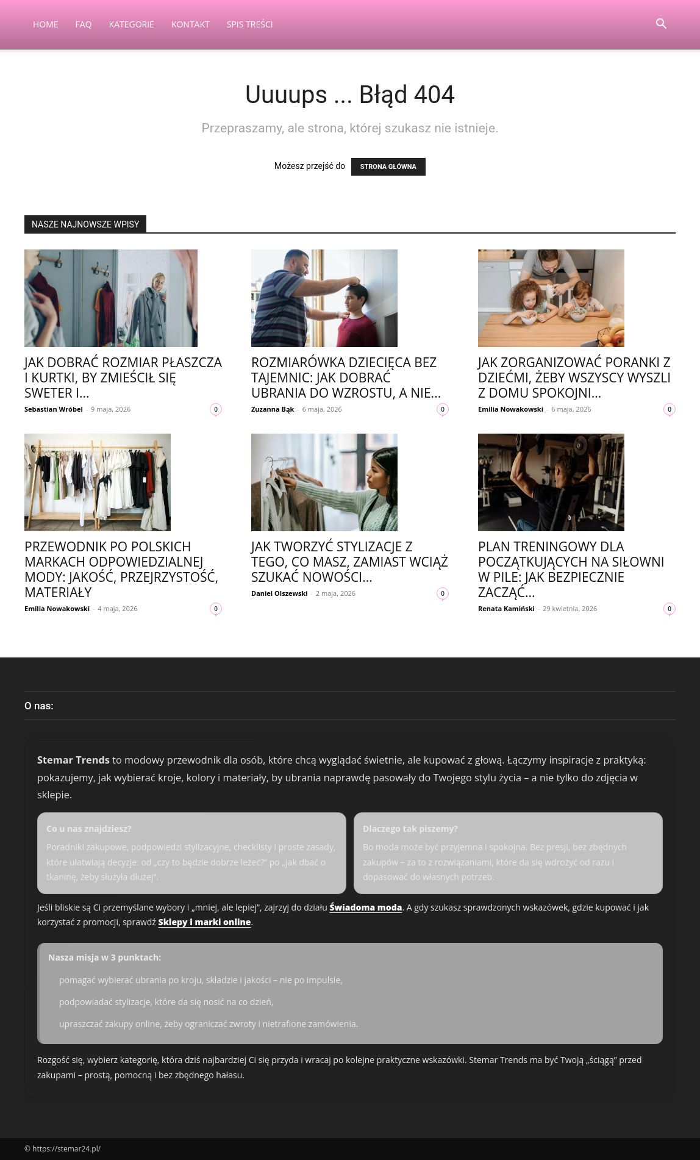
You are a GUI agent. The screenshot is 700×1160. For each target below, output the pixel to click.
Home (46, 24)
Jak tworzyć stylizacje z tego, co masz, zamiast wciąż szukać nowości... (349, 561)
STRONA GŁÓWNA (388, 167)
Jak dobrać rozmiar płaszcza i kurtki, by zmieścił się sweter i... (123, 377)
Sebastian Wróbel (53, 409)
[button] (661, 25)
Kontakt (190, 24)
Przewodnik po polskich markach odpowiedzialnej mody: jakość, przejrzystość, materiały (121, 569)
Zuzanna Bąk (272, 409)
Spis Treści (250, 24)
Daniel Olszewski (279, 593)
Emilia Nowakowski (510, 409)
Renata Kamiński (506, 608)
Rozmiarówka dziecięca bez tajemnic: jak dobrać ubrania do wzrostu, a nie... (346, 377)
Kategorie (131, 24)
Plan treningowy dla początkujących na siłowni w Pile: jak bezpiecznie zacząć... (571, 569)
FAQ (84, 24)
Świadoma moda (365, 907)
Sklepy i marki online (205, 922)
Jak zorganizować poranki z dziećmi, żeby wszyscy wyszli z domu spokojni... (574, 377)
